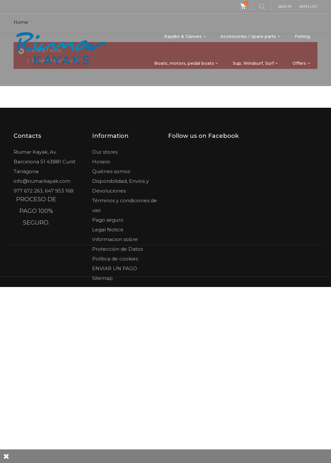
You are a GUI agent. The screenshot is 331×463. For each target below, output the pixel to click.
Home (21, 97)
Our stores (105, 227)
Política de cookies (115, 333)
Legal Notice (107, 304)
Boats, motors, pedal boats (184, 63)
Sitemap (102, 353)
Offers (299, 63)
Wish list (308, 6)
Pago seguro (107, 295)
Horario (101, 236)
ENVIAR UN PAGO (114, 343)
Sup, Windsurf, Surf (253, 63)
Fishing (302, 36)
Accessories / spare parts (248, 36)
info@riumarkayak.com (42, 256)
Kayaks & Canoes (183, 36)
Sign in (285, 6)
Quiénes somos (111, 246)
